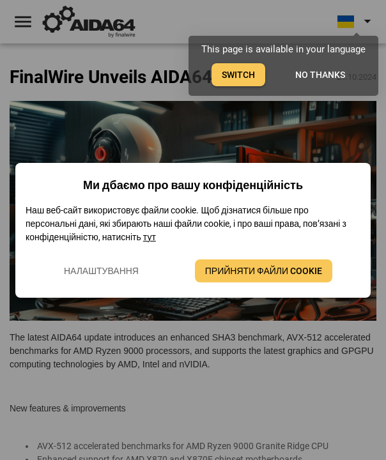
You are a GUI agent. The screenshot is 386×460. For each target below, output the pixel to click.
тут (149, 237)
